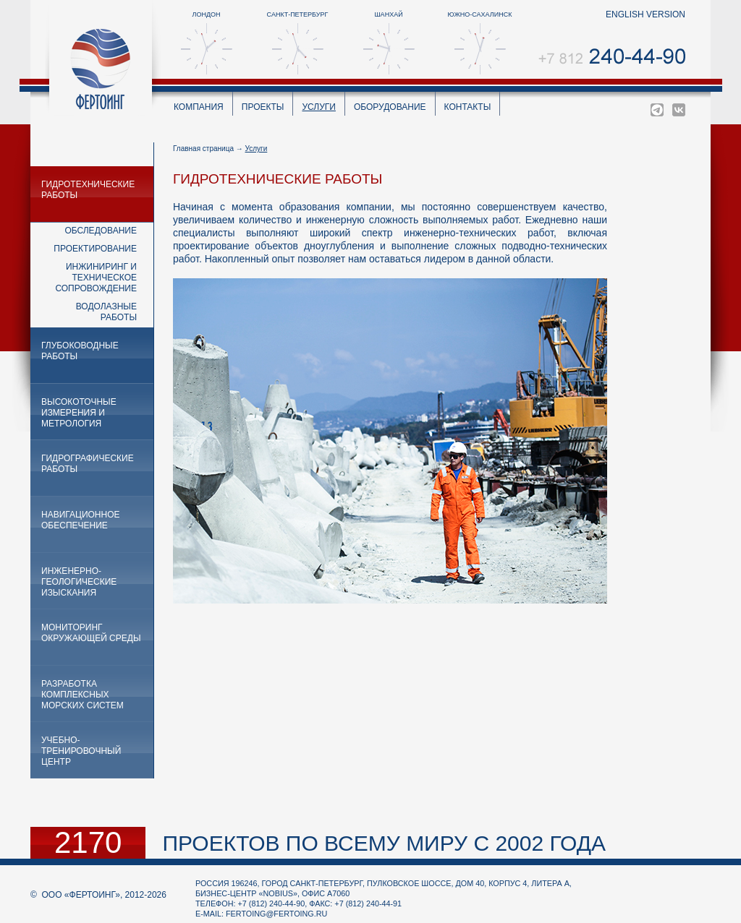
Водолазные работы (106, 311)
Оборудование (390, 107)
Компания (199, 107)
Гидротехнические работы (88, 189)
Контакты (467, 107)
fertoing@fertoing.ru (276, 913)
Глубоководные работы (80, 350)
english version (645, 14)
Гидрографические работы (87, 463)
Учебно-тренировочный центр (81, 751)
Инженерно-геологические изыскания (79, 582)
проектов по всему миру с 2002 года (384, 843)
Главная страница (203, 149)
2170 (88, 843)
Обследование (100, 231)
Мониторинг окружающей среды (91, 632)
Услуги (319, 107)
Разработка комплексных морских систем (82, 695)
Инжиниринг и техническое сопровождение (96, 277)
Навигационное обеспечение (80, 520)
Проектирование (95, 249)
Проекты (263, 107)
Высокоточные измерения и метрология (79, 413)
